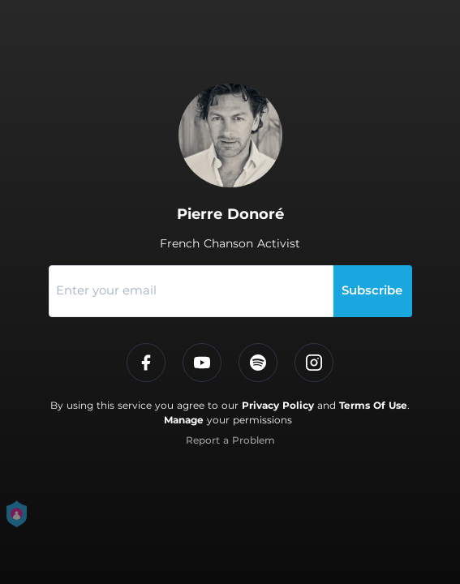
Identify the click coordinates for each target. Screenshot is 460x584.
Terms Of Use (373, 405)
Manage (184, 420)
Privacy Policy (278, 405)
